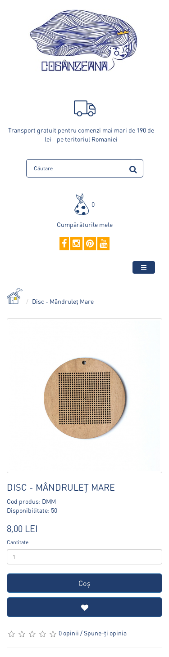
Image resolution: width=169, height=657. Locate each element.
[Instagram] (76, 244)
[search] (133, 168)
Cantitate (17, 542)
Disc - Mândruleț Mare (63, 301)
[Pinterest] (90, 244)
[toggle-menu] (143, 267)
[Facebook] (64, 244)
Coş (84, 583)
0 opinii (69, 633)
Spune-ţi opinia (105, 633)
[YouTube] (103, 244)
